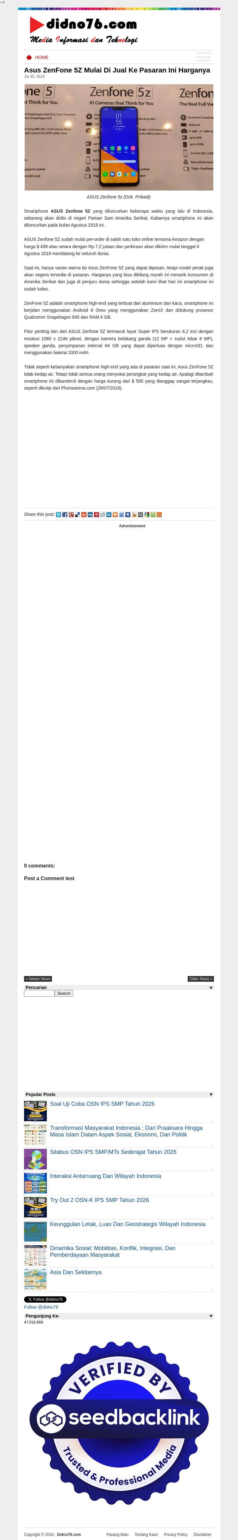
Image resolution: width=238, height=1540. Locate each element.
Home (41, 57)
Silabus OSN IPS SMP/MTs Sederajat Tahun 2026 (113, 1152)
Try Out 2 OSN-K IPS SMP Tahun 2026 (99, 1200)
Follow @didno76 (41, 1307)
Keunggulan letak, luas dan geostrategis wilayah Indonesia (127, 1224)
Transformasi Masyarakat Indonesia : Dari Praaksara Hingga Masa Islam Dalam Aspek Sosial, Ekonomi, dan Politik (126, 1131)
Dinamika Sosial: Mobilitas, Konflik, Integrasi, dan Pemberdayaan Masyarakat (112, 1251)
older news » (200, 979)
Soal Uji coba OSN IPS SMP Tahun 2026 (102, 1104)
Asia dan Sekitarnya (76, 1272)
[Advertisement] (118, 448)
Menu (204, 57)
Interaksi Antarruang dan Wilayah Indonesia (105, 1176)
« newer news (38, 979)
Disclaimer (202, 1534)
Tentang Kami (146, 1534)
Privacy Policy (176, 1534)
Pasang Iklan (117, 1534)
